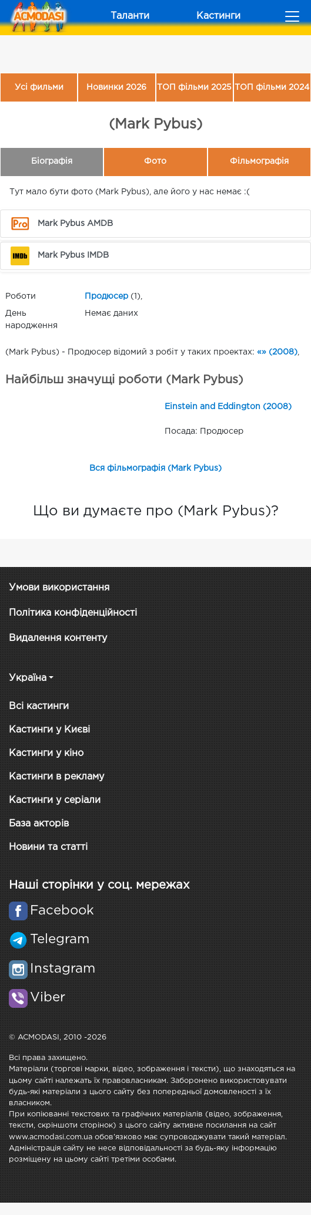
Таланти (130, 16)
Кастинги (218, 16)
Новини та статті (48, 847)
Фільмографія (259, 161)
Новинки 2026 (116, 87)
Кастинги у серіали (55, 800)
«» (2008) (277, 352)
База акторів (39, 823)
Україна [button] (27, 678)
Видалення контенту (58, 638)
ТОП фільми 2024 (272, 87)
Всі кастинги (39, 706)
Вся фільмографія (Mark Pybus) (155, 468)
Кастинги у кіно (46, 753)
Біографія (51, 161)
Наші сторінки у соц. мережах (99, 885)
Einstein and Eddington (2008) (228, 406)
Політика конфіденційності (73, 613)
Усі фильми (39, 87)
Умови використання (59, 587)
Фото (155, 161)
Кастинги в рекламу (56, 776)
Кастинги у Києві (49, 729)
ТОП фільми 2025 (194, 87)
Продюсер (106, 296)
